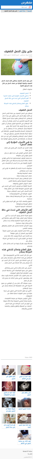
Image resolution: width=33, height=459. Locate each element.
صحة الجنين (22, 11)
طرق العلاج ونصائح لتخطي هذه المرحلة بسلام (16, 104)
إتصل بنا (30, 454)
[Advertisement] (16, 32)
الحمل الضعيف (24, 93)
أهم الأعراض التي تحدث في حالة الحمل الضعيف (17, 99)
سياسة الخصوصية (27, 451)
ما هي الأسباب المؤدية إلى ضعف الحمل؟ (16, 95)
